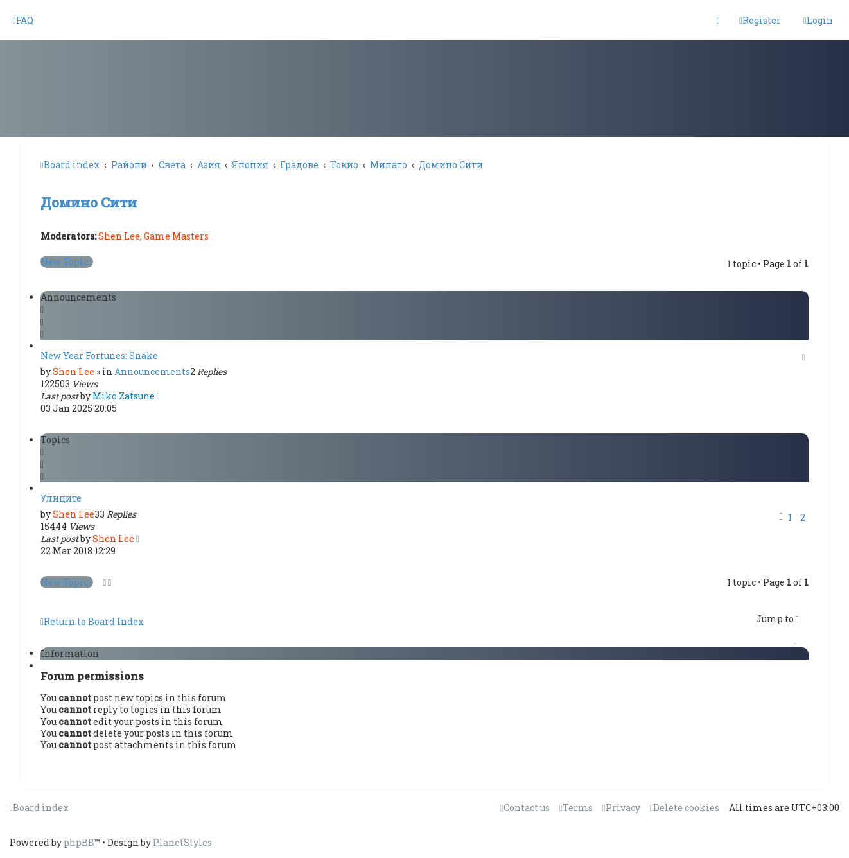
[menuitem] (23, 20)
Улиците (61, 498)
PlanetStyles (182, 842)
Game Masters (176, 236)
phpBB (79, 842)
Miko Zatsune (123, 396)
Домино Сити (88, 202)
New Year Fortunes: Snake (99, 355)
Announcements (152, 371)
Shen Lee (119, 236)
